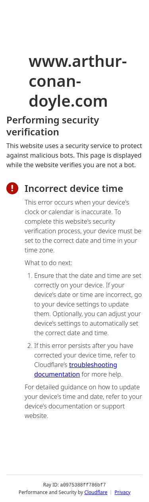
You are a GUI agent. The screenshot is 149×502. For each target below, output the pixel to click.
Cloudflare (95, 491)
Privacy (122, 491)
